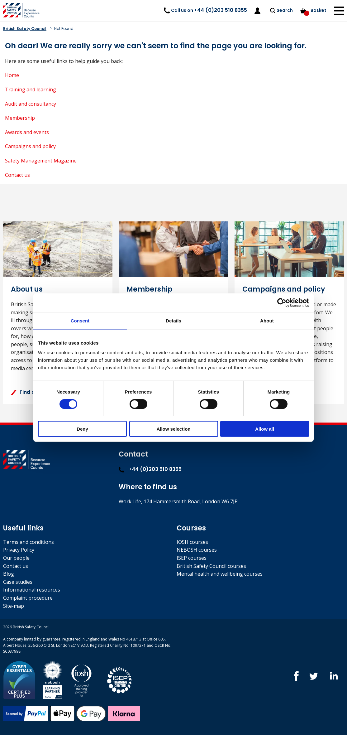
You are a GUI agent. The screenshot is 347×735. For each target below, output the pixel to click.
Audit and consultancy (30, 103)
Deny (82, 429)
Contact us (17, 175)
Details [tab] (173, 320)
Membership (20, 117)
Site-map (13, 605)
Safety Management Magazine (41, 160)
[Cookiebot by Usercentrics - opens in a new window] (281, 302)
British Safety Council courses (211, 566)
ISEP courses (192, 557)
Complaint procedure (28, 597)
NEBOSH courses (197, 549)
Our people (16, 557)
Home (12, 75)
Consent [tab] (80, 320)
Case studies (17, 581)
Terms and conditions (28, 542)
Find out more (33, 392)
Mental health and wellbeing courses (220, 573)
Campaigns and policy (30, 146)
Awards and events (27, 132)
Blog (8, 573)
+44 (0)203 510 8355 (150, 469)
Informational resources (31, 589)
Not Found (64, 28)
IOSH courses (192, 542)
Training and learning (30, 89)
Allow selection (173, 429)
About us (27, 289)
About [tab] (267, 320)
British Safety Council (24, 28)
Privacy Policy (18, 549)
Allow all (264, 429)
